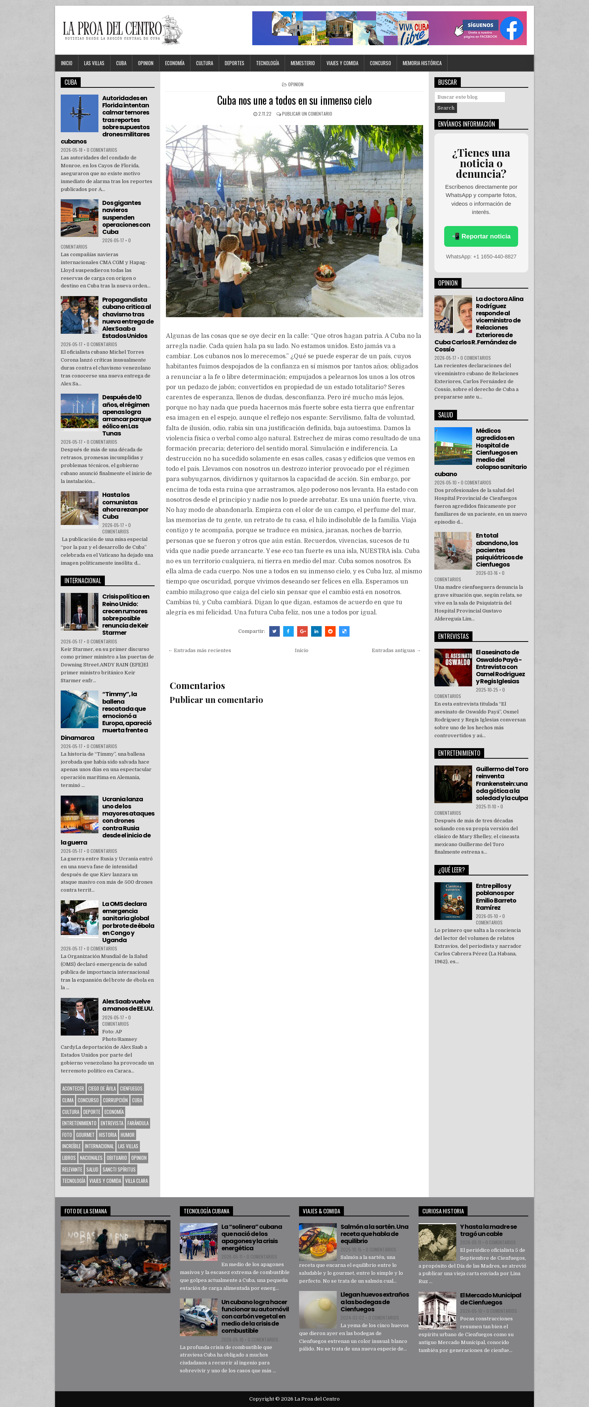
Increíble (71, 1146)
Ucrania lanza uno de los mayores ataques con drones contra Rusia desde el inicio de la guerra (107, 821)
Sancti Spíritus (119, 1169)
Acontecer (73, 1088)
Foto (67, 1134)
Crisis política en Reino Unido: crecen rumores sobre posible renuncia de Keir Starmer (125, 614)
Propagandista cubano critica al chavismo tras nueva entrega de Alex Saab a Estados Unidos (127, 317)
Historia (108, 1134)
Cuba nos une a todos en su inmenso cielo (294, 100)
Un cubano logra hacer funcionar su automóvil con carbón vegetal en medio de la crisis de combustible (255, 1316)
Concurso (380, 63)
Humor (128, 1134)
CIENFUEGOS (131, 1088)
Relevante (72, 1169)
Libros (69, 1157)
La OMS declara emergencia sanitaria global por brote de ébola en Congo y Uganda (128, 922)
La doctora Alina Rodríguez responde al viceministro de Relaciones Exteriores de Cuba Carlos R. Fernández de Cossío (478, 324)
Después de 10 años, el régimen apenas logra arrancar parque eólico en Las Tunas (126, 415)
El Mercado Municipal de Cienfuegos (490, 1299)
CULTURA (204, 63)
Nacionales (91, 1157)
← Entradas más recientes (199, 650)
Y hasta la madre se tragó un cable (488, 1230)
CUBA (121, 63)
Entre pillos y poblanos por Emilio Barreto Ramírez (496, 896)
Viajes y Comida (342, 63)
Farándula (138, 1123)
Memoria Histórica (422, 63)
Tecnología (267, 63)
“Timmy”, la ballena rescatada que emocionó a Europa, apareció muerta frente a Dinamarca (106, 716)
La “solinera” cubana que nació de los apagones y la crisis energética (251, 1237)
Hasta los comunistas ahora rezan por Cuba (125, 505)
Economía (174, 63)
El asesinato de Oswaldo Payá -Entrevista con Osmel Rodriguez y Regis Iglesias (500, 667)
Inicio (66, 63)
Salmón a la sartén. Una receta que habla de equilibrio (374, 1233)
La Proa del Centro (317, 1399)
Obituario (117, 1157)
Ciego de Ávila (102, 1088)
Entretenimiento (79, 1123)
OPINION (145, 63)
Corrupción (115, 1100)
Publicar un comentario (307, 113)
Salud (92, 1169)
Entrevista (112, 1123)
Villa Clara (136, 1180)
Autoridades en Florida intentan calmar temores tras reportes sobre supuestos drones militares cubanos (105, 120)
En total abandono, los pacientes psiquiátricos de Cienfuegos (499, 550)
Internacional (99, 1146)
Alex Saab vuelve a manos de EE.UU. (127, 1005)
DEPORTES (234, 63)
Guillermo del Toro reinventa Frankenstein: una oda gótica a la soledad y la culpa (502, 783)
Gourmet (85, 1134)
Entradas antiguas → (396, 650)
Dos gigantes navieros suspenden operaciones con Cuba (126, 217)
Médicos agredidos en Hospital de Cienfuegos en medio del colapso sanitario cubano (480, 452)
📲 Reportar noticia (481, 236)
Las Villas (94, 63)
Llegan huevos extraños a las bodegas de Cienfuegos (375, 1301)
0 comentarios (102, 150)
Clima (68, 1100)
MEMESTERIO (303, 63)
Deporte (91, 1111)
